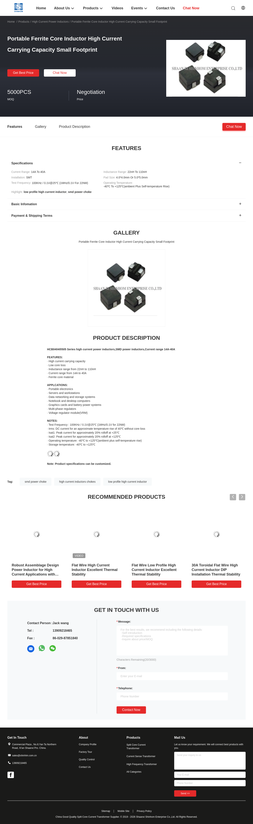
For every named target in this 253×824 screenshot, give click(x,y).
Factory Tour (85, 752)
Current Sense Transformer (140, 756)
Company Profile (88, 744)
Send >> (185, 793)
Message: (124, 621)
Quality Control (87, 759)
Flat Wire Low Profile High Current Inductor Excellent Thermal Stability (154, 569)
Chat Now (60, 72)
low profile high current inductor (127, 481)
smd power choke (35, 481)
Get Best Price (23, 72)
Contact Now (131, 709)
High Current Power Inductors (50, 21)
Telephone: (125, 688)
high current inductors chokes (77, 481)
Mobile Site (123, 811)
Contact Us (85, 767)
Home (11, 21)
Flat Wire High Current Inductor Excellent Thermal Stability (95, 569)
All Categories (133, 771)
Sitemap (105, 811)
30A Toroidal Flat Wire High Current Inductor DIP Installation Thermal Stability (216, 569)
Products (23, 21)
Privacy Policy (144, 811)
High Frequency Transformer (141, 764)
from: (122, 668)
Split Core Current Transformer (136, 746)
